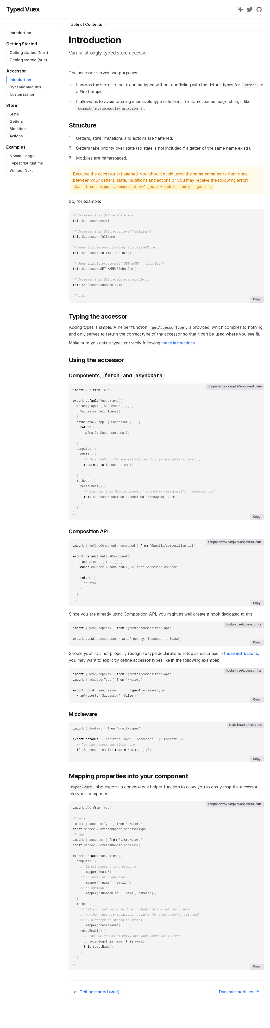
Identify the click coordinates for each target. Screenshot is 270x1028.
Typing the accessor (98, 320)
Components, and (117, 379)
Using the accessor (96, 364)
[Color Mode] (240, 9)
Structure (82, 125)
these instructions (178, 347)
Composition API (88, 542)
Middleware (83, 729)
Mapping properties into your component (128, 793)
